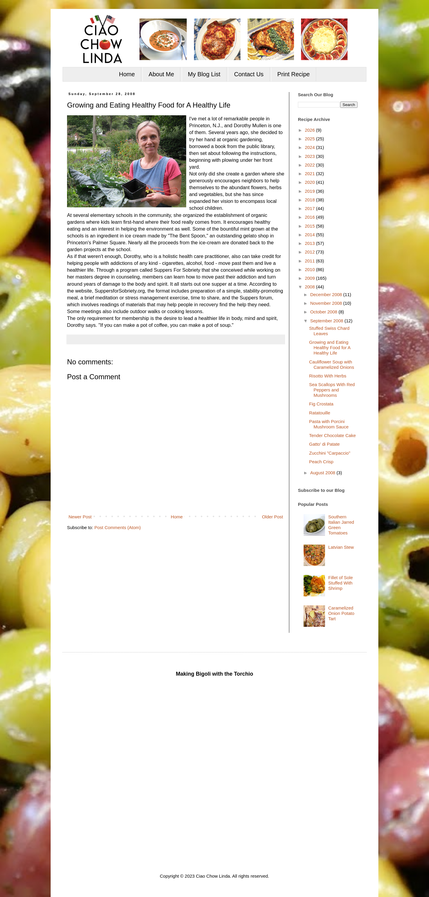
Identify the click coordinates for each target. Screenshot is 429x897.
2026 (310, 130)
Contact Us (249, 74)
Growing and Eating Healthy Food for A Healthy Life (329, 347)
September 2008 (327, 320)
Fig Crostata (321, 403)
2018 (310, 199)
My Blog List (204, 74)
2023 (310, 156)
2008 (310, 286)
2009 (310, 278)
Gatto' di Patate (324, 444)
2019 (310, 191)
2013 (310, 243)
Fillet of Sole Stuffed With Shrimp (340, 583)
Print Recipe (293, 74)
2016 (310, 217)
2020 (310, 182)
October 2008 (324, 311)
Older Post (272, 516)
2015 (310, 225)
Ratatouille (319, 412)
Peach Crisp (321, 461)
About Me (161, 74)
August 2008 (323, 472)
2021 (310, 173)
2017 (310, 208)
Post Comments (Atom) (117, 527)
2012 (310, 251)
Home (127, 74)
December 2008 (326, 294)
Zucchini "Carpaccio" (329, 453)
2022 (310, 164)
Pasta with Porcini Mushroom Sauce (329, 424)
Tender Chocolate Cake (332, 435)
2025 (310, 138)
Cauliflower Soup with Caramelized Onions (331, 364)
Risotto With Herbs (327, 375)
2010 (310, 269)
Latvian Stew (341, 547)
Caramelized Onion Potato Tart (341, 613)
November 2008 (326, 303)
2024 (310, 147)
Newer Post (80, 516)
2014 (310, 234)
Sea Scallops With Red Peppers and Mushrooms (332, 390)
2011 (310, 260)
